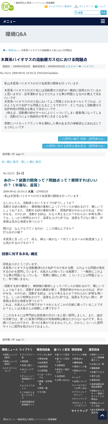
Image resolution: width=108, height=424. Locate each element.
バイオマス (87, 66)
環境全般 (43, 358)
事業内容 (95, 380)
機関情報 (78, 362)
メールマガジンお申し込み (80, 386)
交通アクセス (97, 372)
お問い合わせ (63, 380)
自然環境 (43, 362)
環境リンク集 (80, 366)
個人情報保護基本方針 (97, 411)
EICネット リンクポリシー (80, 404)
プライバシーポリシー (80, 393)
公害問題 (43, 370)
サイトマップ (86, 6)
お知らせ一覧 (97, 364)
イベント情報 (80, 354)
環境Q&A (13, 50)
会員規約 (61, 376)
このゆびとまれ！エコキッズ (28, 395)
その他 (42, 392)
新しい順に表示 (31, 161)
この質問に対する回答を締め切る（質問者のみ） (74, 145)
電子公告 (95, 376)
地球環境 (43, 366)
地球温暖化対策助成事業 (97, 385)
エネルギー (72, 66)
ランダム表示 (45, 354)
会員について (80, 381)
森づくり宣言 (63, 354)
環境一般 (43, 388)
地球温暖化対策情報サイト (28, 403)
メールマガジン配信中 (60, 6)
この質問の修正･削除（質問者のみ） (82, 138)
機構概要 (95, 368)
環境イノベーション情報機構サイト (97, 357)
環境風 (25, 361)
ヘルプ (102, 6)
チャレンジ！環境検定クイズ (28, 379)
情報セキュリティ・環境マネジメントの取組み (97, 394)
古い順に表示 (10, 161)
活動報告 (61, 365)
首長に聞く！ (28, 365)
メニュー (9, 21)
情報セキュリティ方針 (97, 404)
